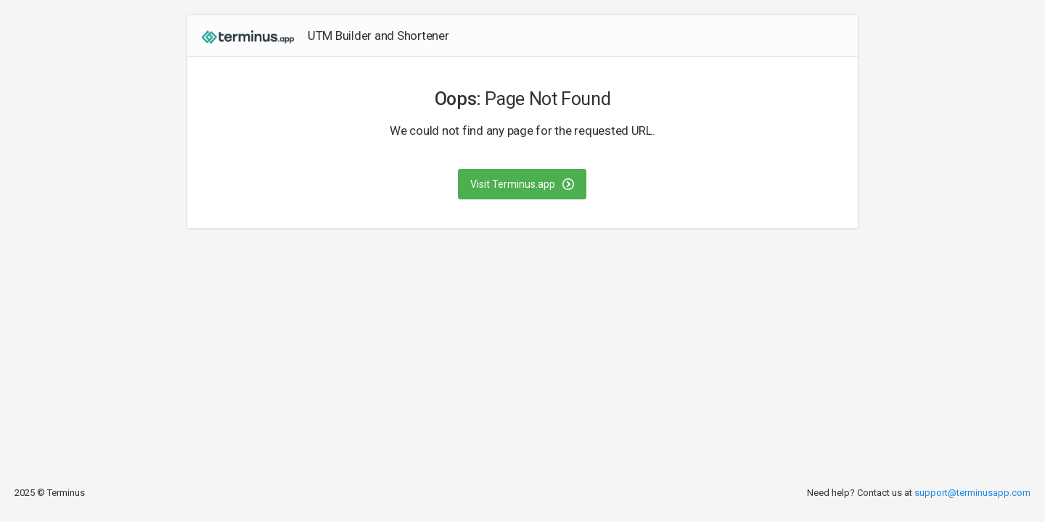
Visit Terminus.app (522, 184)
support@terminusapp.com (972, 492)
